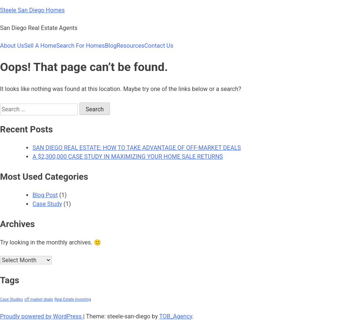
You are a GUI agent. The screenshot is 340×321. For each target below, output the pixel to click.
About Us (12, 45)
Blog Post (45, 195)
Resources (130, 45)
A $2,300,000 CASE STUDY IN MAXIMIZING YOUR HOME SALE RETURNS (127, 156)
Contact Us (159, 45)
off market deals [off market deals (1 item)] (38, 299)
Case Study (47, 203)
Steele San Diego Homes (32, 10)
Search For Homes (80, 45)
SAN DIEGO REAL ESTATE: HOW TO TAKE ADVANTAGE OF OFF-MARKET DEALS (136, 147)
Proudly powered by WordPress (41, 316)
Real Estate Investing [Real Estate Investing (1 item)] (72, 299)
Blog (111, 45)
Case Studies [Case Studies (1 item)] (11, 299)
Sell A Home (40, 45)
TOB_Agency (175, 316)
